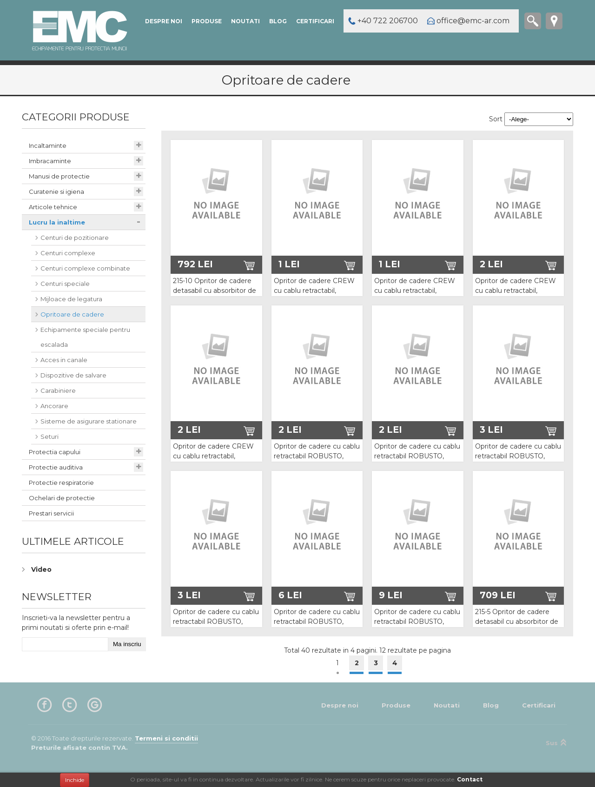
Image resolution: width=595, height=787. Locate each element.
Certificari (315, 21)
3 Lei (491, 429)
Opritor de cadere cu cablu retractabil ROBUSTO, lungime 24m (518, 456)
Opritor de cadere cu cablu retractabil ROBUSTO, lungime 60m (417, 621)
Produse (207, 21)
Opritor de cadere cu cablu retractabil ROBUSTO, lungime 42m (317, 621)
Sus (556, 743)
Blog (278, 21)
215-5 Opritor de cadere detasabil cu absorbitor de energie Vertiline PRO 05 (516, 621)
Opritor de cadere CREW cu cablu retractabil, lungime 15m (414, 290)
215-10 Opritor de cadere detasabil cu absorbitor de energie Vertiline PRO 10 (214, 290)
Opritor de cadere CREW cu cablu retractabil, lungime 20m (515, 290)
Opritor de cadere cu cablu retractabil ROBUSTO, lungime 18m (417, 456)
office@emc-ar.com (472, 20)
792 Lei (195, 264)
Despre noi (163, 21)
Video (41, 569)
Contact (470, 779)
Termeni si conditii (166, 738)
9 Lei (391, 595)
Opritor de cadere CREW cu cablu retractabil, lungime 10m (314, 290)
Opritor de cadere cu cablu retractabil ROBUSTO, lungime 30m (216, 621)
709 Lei (498, 595)
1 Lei (289, 264)
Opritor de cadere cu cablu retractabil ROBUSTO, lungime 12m (317, 456)
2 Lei (491, 264)
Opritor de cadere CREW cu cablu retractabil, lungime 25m (213, 456)
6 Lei (290, 595)
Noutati (245, 21)
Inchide (74, 779)
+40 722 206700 (387, 20)
